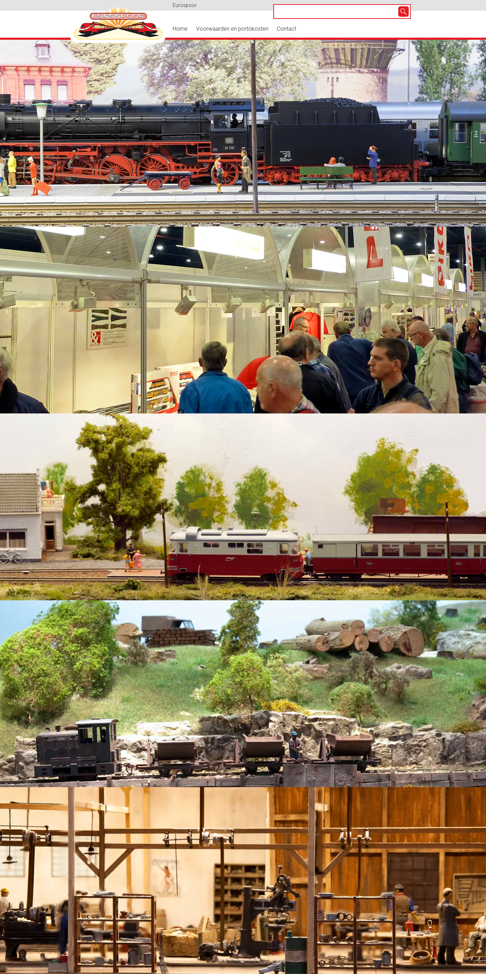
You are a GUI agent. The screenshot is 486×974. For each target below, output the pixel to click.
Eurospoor (185, 5)
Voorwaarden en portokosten (232, 28)
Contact (286, 28)
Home (180, 28)
